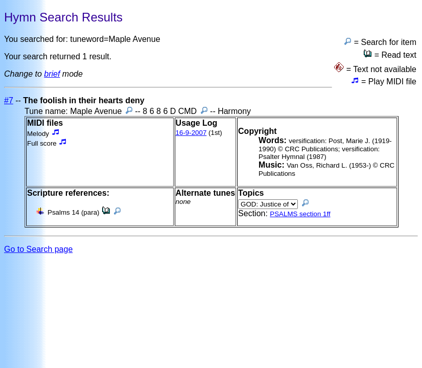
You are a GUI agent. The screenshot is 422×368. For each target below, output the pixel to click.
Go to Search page (38, 249)
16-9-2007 (191, 132)
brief (52, 74)
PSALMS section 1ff (300, 214)
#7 (8, 100)
